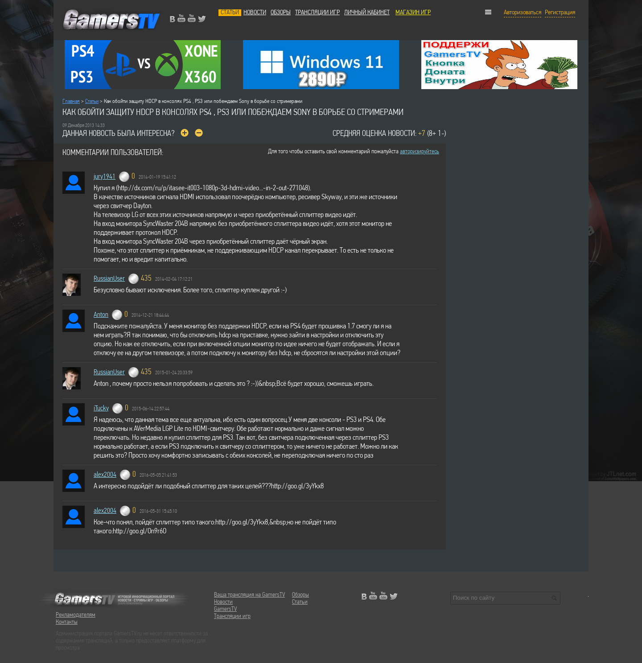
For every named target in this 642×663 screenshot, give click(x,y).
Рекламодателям (75, 615)
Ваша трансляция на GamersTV (249, 595)
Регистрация (560, 12)
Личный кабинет (367, 12)
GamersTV (225, 609)
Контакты (67, 622)
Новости (254, 12)
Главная (71, 101)
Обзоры (281, 12)
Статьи (230, 12)
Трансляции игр (317, 12)
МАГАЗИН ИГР (413, 12)
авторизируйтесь (419, 151)
